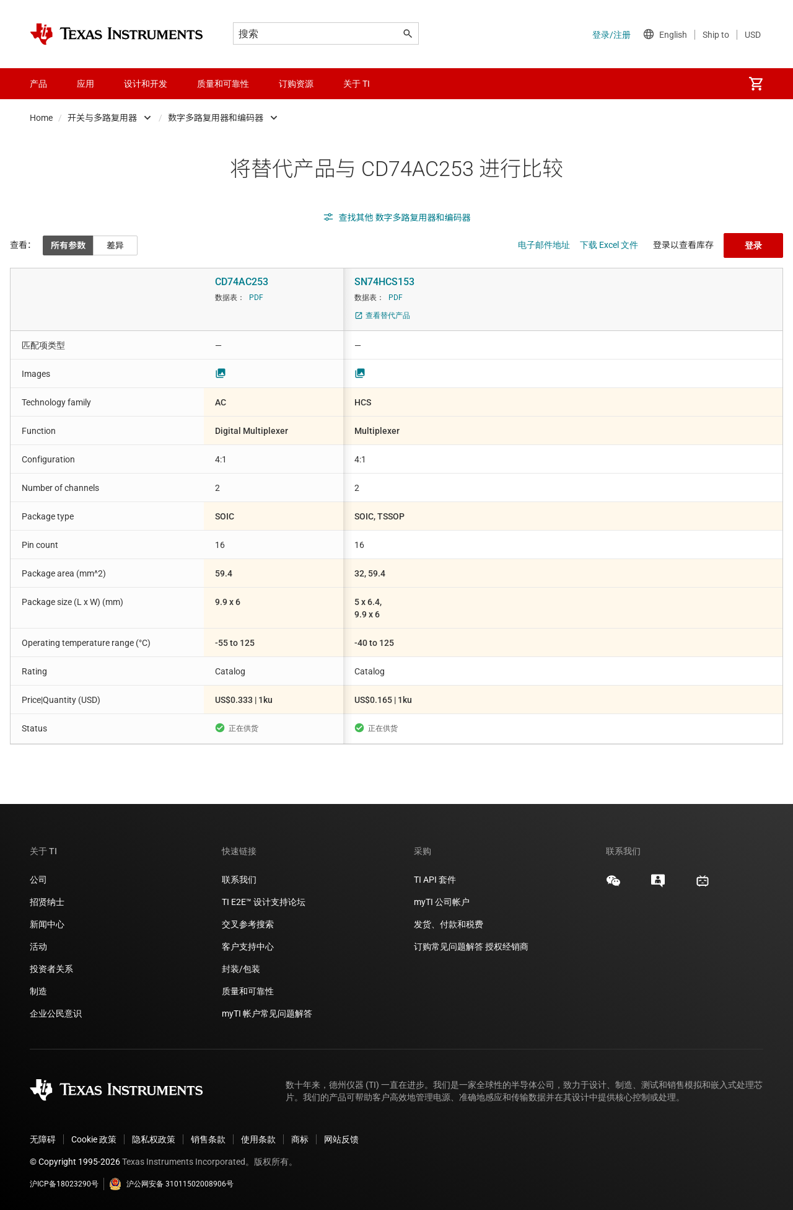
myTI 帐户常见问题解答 (267, 1013)
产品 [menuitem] (38, 84)
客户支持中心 (248, 947)
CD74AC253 (241, 282)
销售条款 (208, 1139)
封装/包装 (241, 969)
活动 (38, 947)
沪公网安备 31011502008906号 (171, 1184)
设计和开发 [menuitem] (145, 84)
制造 (38, 991)
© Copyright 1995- (75, 1162)
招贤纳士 (47, 902)
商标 (300, 1139)
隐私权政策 (153, 1139)
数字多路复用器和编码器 (215, 118)
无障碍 (43, 1139)
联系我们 (239, 880)
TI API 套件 (435, 880)
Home (41, 118)
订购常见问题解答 (448, 947)
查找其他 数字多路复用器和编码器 (397, 218)
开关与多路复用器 (102, 118)
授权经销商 (506, 947)
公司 (38, 880)
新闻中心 (47, 924)
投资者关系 (51, 969)
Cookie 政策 (93, 1139)
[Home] (116, 34)
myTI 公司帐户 (442, 902)
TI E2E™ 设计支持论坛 (263, 902)
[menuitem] (756, 83)
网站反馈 (341, 1139)
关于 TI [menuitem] (356, 84)
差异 (115, 245)
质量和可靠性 (249, 991)
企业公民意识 (56, 1013)
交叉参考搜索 (248, 924)
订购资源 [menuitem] (296, 84)
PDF (256, 297)
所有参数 (68, 245)
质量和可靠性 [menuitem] (223, 84)
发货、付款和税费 (448, 924)
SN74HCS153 (384, 282)
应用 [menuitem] (85, 84)
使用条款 (258, 1139)
